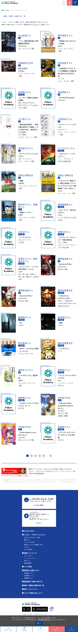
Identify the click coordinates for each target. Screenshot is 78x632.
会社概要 (24, 614)
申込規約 (30, 614)
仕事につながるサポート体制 (32, 537)
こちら (35, 24)
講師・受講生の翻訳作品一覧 (34, 585)
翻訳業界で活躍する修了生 (33, 581)
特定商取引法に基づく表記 (40, 614)
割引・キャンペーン (31, 589)
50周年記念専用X (39, 609)
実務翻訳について (29, 573)
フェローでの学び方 (29, 542)
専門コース (27, 561)
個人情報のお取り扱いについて (46, 620)
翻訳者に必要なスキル (31, 570)
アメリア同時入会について (33, 593)
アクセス (26, 547)
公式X (26, 609)
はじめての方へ (29, 531)
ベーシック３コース (29, 558)
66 (50, 456)
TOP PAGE (6, 10)
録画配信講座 (27, 563)
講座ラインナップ (30, 553)
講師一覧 (26, 540)
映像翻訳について (29, 578)
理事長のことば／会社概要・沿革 (33, 545)
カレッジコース (28, 556)
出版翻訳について (29, 576)
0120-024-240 (42, 499)
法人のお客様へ (28, 549)
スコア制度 (28, 566)
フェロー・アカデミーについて (34, 535)
